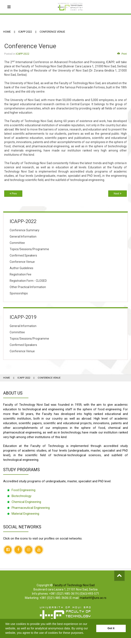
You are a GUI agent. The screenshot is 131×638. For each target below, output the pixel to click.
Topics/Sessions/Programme (29, 249)
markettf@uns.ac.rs (93, 597)
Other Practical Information (28, 287)
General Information (23, 236)
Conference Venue (22, 261)
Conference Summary (24, 230)
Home (7, 31)
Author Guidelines (21, 268)
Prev (13, 193)
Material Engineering (25, 514)
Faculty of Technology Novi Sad (74, 585)
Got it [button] (110, 628)
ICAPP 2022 (25, 31)
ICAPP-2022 (22, 53)
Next (117, 193)
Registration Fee (20, 274)
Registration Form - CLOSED (28, 280)
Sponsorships (19, 293)
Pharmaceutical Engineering (31, 508)
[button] (85, 633)
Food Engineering (23, 490)
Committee (17, 243)
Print (122, 53)
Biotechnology (21, 496)
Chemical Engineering (26, 502)
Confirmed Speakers (23, 255)
